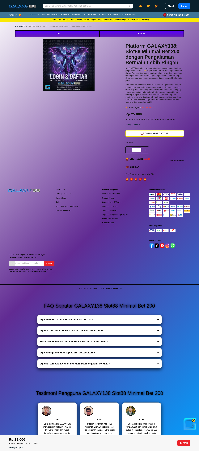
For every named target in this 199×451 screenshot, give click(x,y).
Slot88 (144, 71)
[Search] (129, 6)
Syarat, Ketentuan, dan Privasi (67, 206)
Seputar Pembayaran (110, 206)
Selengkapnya (133, 124)
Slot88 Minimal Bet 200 (50, 14)
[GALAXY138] (22, 4)
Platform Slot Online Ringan (71, 14)
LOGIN (57, 34)
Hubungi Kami (61, 198)
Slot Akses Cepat (105, 14)
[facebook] (151, 245)
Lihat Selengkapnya (177, 160)
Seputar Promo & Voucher (111, 202)
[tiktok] (156, 245)
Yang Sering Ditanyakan (111, 194)
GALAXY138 (35, 14)
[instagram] (167, 245)
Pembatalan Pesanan (110, 219)
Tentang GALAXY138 (63, 194)
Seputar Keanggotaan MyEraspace (115, 215)
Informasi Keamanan (63, 210)
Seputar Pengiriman (109, 210)
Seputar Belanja (108, 198)
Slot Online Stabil (90, 14)
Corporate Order (108, 223)
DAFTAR (141, 34)
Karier (58, 202)
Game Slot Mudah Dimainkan (124, 14)
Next (96, 65)
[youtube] (162, 245)
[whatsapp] (172, 245)
